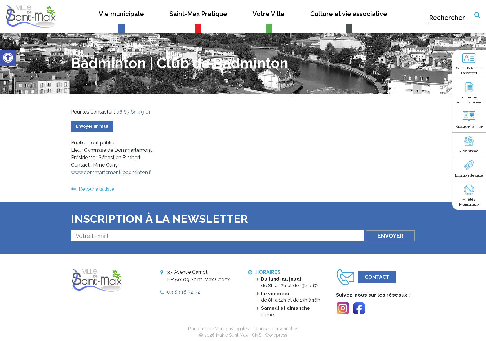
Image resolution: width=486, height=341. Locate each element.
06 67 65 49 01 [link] (133, 112)
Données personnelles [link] (275, 328)
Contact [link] (377, 277)
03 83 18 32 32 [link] (183, 292)
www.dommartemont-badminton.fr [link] (111, 172)
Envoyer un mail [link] (92, 126)
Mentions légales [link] (232, 328)
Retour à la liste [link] (96, 189)
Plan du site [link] (199, 328)
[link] (8, 58)
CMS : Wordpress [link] (269, 335)
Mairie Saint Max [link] (232, 335)
